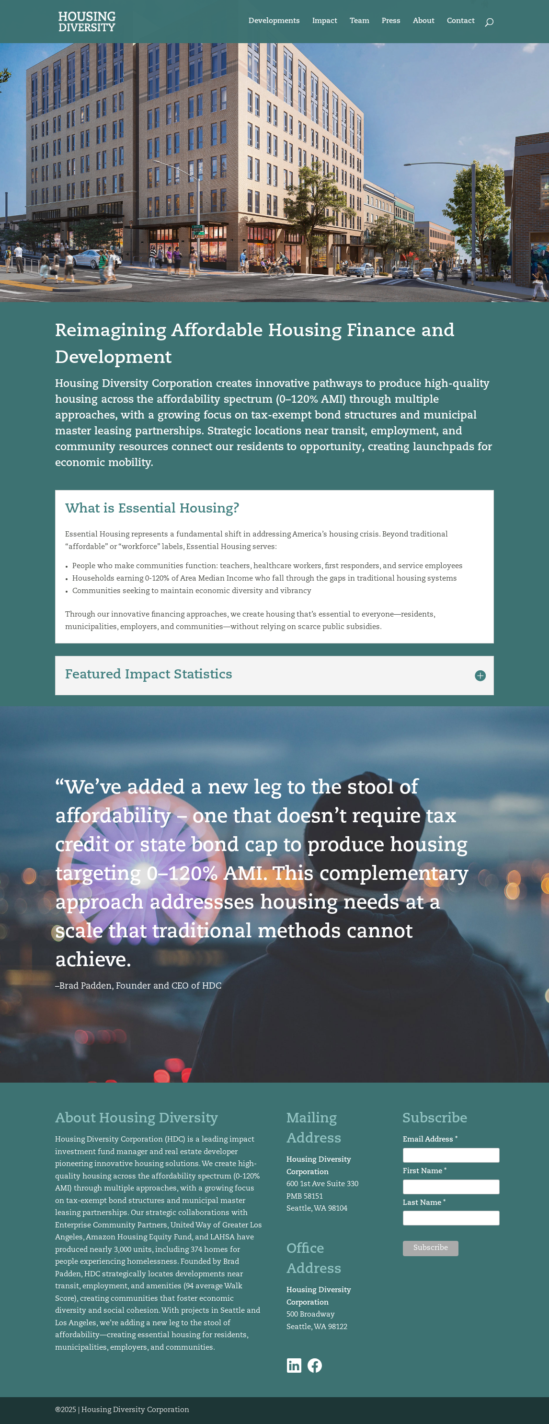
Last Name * (424, 1203)
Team (359, 21)
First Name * (424, 1171)
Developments (274, 21)
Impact (324, 21)
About (424, 21)
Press (391, 21)
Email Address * (430, 1140)
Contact (461, 21)
